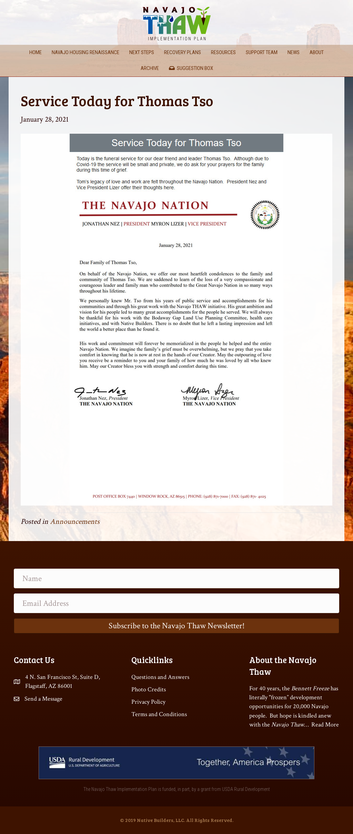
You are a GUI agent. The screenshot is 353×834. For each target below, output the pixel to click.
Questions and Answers (160, 677)
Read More (325, 725)
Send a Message (43, 699)
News (294, 52)
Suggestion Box (191, 68)
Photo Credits (148, 689)
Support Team (262, 52)
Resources (223, 52)
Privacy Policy (148, 702)
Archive (150, 68)
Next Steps (141, 52)
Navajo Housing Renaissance (85, 52)
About (317, 52)
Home (35, 52)
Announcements (75, 522)
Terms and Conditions (159, 714)
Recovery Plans (182, 52)
